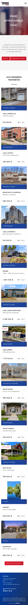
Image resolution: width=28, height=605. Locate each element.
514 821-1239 (9, 582)
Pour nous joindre (18, 58)
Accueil (5, 58)
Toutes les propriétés (14, 563)
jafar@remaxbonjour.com (13, 584)
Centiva (17, 603)
